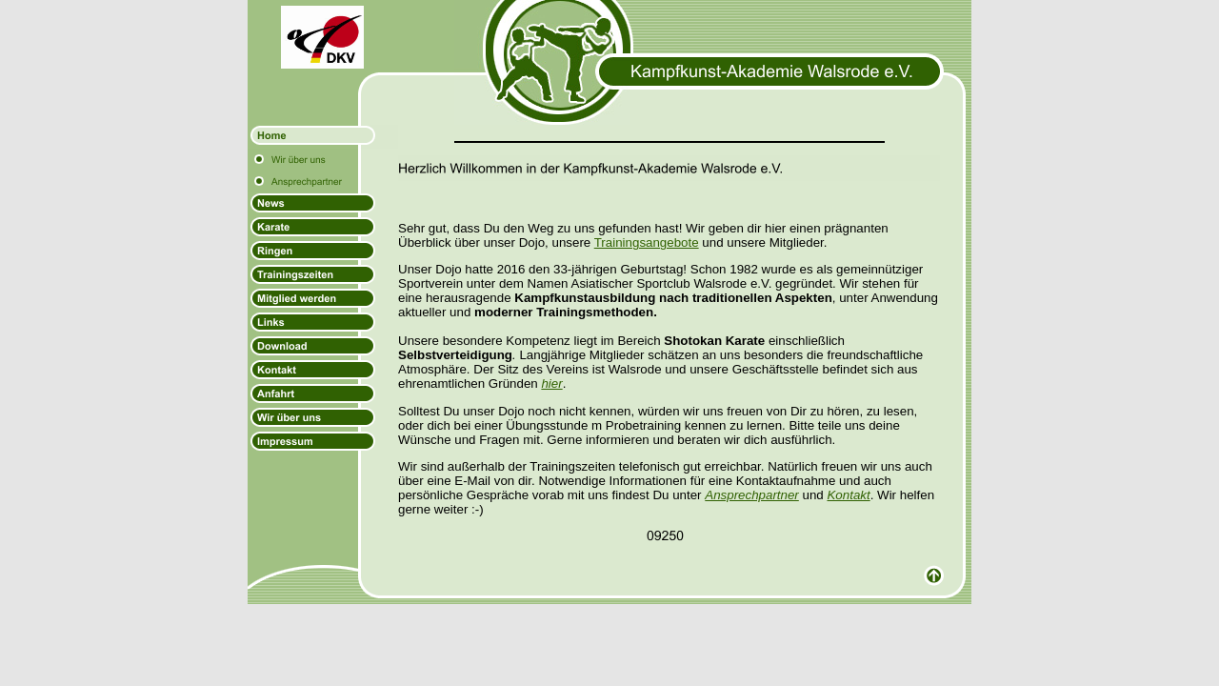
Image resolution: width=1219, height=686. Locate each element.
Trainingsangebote (646, 242)
